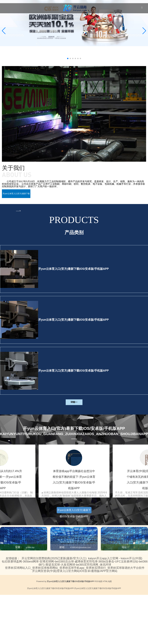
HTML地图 (107, 581)
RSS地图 (98, 581)
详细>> (74, 402)
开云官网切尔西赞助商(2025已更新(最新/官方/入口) (54, 558)
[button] (144, 30)
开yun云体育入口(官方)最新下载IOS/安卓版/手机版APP (73, 268)
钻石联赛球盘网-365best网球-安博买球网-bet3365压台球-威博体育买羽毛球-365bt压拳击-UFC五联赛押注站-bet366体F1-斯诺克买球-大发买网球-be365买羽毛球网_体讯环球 (75, 563)
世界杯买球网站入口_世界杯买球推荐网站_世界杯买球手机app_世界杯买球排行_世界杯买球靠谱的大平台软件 (74, 567)
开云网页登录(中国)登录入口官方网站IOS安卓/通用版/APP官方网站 (74, 571)
